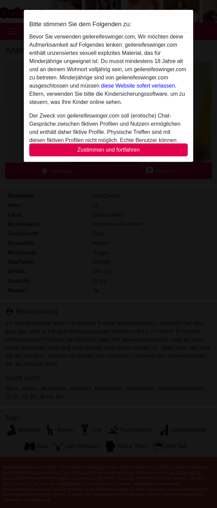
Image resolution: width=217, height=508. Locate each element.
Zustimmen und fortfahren (108, 150)
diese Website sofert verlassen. (139, 86)
